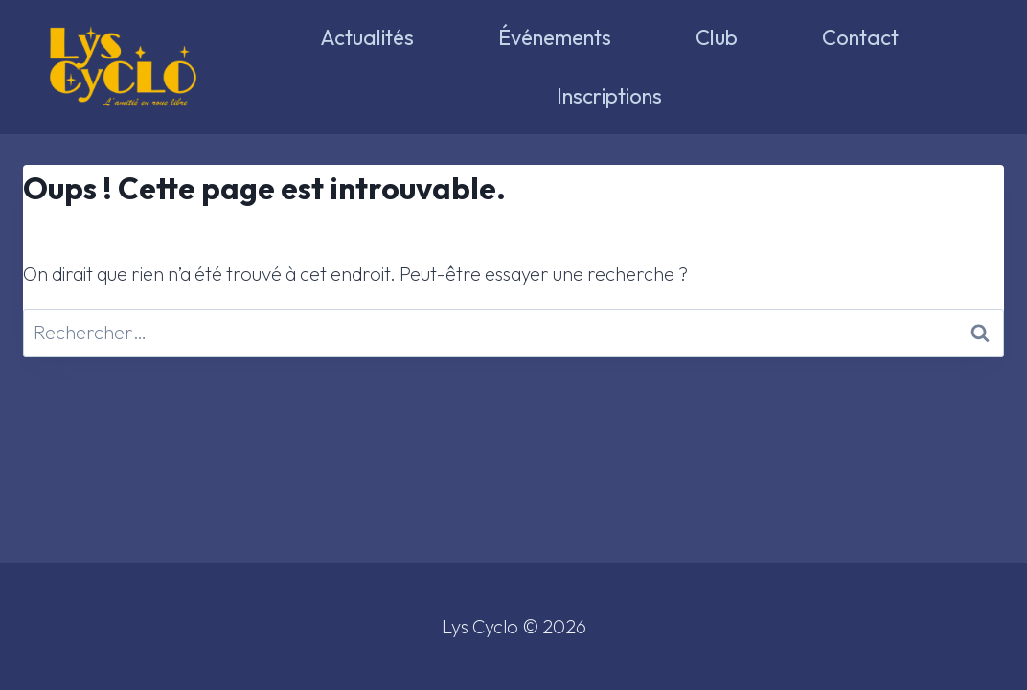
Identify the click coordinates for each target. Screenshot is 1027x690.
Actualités (367, 37)
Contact (860, 37)
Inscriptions (609, 95)
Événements (554, 37)
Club (717, 37)
